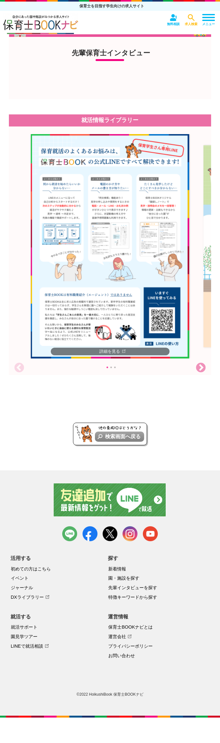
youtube (150, 533)
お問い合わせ (121, 655)
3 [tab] (115, 367)
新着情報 (117, 568)
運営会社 (117, 636)
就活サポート (24, 627)
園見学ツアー (24, 636)
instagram (130, 533)
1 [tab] (107, 367)
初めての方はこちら (31, 568)
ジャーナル (22, 587)
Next (200, 367)
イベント (20, 578)
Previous (19, 367)
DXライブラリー (27, 597)
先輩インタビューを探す (132, 587)
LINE (69, 533)
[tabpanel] (110, 246)
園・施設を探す (123, 578)
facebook (90, 533)
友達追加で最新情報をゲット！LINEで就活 (110, 500)
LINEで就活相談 (27, 646)
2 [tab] (111, 367)
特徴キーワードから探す (132, 597)
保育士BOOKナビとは (130, 627)
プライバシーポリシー (130, 646)
